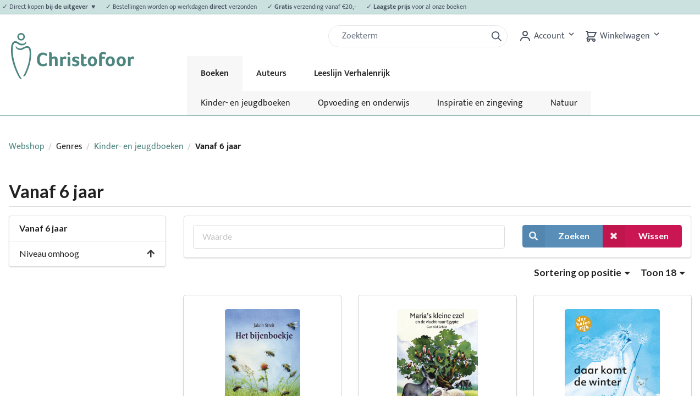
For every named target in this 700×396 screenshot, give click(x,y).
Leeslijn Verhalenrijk (352, 73)
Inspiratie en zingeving (480, 103)
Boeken (215, 73)
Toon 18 (663, 272)
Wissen (636, 236)
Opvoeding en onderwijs (364, 103)
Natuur (563, 103)
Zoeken (555, 236)
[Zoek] (411, 36)
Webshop (27, 146)
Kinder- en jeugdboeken (245, 103)
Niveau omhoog (87, 253)
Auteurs (271, 73)
